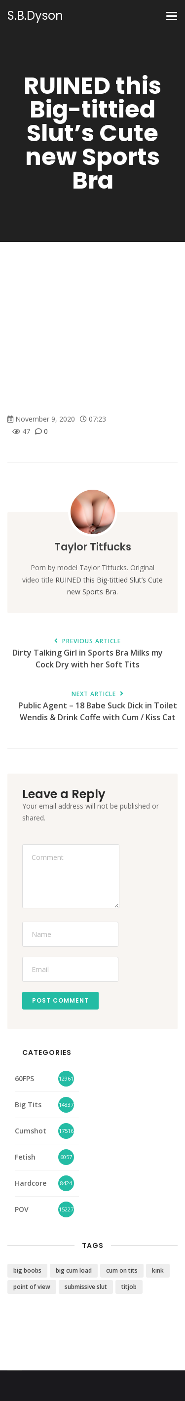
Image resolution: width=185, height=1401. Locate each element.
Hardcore (30, 1183)
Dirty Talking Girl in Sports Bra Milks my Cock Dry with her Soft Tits (87, 654)
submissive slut (86, 1287)
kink (158, 1270)
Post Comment (60, 1000)
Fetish (25, 1157)
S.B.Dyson (35, 16)
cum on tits (122, 1270)
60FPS (24, 1078)
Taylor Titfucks (92, 547)
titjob (129, 1287)
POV (22, 1209)
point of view (31, 1287)
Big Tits (28, 1104)
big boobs (27, 1270)
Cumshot (30, 1130)
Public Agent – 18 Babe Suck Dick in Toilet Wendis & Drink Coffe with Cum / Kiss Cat (97, 707)
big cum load (74, 1270)
